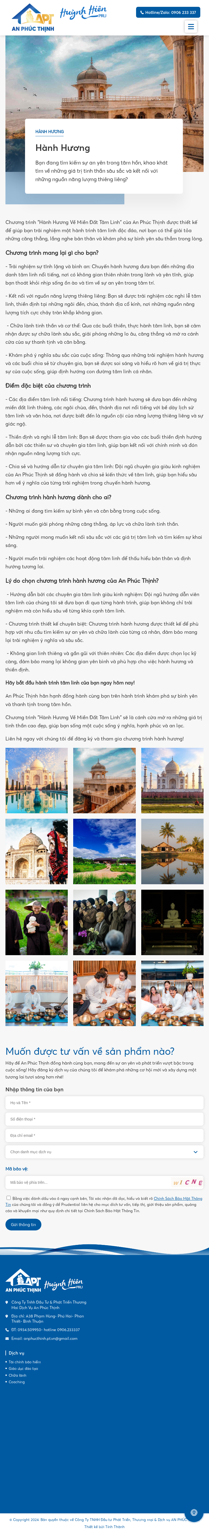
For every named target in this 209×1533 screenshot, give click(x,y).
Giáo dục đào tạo (23, 1368)
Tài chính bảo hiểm (25, 1362)
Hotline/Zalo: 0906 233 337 (170, 12)
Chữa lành (17, 1375)
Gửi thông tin (23, 1224)
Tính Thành (115, 1527)
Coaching (17, 1382)
